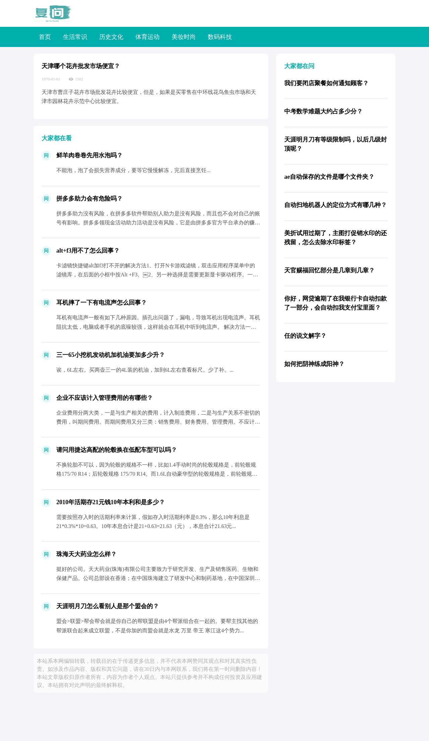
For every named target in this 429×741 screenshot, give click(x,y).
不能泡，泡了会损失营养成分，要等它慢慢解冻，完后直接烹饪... (133, 170)
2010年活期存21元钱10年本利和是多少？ (110, 502)
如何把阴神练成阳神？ (314, 364)
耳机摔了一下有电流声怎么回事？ (101, 302)
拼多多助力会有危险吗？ (89, 198)
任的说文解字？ (305, 335)
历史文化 (111, 37)
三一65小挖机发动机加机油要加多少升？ (110, 355)
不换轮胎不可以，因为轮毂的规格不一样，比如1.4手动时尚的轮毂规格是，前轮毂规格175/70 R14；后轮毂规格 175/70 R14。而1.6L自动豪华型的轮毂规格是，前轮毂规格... (156, 474)
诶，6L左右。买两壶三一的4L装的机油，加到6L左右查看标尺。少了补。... (145, 370)
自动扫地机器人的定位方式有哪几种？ (335, 205)
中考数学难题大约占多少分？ (323, 111)
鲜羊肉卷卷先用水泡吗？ (89, 155)
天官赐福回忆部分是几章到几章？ (329, 270)
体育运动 (147, 37)
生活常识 (75, 37)
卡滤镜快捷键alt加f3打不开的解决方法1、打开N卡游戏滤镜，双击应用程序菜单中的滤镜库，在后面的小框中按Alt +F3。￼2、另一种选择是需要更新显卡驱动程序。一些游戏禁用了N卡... (157, 274)
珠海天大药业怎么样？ (86, 554)
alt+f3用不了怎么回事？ (88, 250)
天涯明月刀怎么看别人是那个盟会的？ (107, 606)
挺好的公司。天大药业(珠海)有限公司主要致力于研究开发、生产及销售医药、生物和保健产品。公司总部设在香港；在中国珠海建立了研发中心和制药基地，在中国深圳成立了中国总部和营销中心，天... (158, 578)
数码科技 (220, 37)
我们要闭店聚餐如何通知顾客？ (326, 83)
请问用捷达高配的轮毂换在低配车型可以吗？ (116, 449)
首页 (45, 37)
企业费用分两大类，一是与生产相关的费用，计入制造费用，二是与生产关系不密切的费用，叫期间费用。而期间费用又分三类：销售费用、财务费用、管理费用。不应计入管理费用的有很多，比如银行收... (158, 422)
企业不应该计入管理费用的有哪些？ (104, 397)
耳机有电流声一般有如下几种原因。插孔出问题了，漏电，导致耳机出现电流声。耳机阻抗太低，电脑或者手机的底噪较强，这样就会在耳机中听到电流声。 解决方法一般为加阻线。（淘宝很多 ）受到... (158, 326)
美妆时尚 (184, 37)
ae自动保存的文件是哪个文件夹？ (329, 176)
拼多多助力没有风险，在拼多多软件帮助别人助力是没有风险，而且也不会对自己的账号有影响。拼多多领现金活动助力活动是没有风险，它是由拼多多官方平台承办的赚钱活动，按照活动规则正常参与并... (158, 222)
